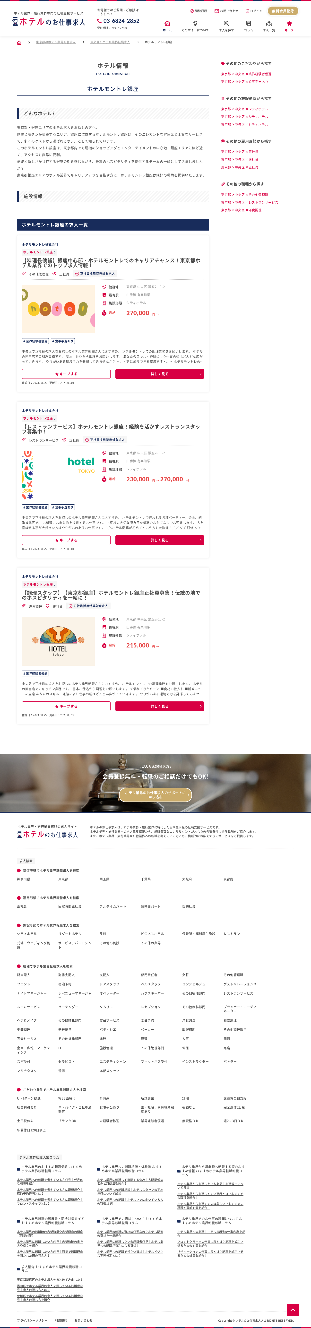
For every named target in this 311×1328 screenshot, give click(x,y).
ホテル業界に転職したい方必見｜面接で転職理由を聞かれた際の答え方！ (50, 1253)
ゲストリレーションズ (240, 984)
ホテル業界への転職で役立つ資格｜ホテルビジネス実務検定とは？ (130, 1253)
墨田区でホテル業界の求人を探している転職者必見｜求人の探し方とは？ (50, 1288)
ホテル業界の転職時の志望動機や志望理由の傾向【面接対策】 (50, 1233)
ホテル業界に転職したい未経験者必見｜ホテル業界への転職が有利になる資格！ (130, 1243)
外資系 (105, 1098)
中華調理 (23, 1029)
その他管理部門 (152, 1048)
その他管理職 (35, 274)
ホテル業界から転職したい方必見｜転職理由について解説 (210, 1185)
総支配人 (23, 974)
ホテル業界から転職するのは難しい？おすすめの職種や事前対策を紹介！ (210, 1205)
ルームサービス (28, 1007)
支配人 (105, 974)
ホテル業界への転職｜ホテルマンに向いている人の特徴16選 (130, 1201)
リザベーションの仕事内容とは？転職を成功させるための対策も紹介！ (210, 1253)
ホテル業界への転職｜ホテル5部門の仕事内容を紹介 (211, 1233)
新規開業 (147, 1098)
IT (59, 1048)
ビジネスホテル (152, 933)
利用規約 (61, 1320)
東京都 (63, 879)
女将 (185, 974)
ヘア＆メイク (27, 1020)
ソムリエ (106, 1007)
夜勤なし (189, 1107)
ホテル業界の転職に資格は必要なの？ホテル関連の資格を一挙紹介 (130, 1233)
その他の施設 (110, 943)
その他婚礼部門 (70, 1020)
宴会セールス (27, 1038)
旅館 (103, 933)
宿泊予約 (65, 984)
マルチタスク (27, 1070)
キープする (66, 374)
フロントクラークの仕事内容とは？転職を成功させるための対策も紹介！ (210, 1243)
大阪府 (187, 879)
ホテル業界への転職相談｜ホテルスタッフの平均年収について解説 (130, 1191)
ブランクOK (67, 1120)
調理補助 (189, 1029)
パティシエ (108, 1029)
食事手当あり (63, 341)
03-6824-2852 (118, 21)
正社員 (60, 274)
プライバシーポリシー (32, 1320)
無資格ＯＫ (190, 1120)
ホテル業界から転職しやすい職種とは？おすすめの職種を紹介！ (210, 1195)
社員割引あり (27, 1107)
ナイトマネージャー (32, 993)
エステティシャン (113, 1061)
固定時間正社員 (70, 906)
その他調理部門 (235, 1029)
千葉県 (146, 879)
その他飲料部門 (194, 1007)
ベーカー (147, 1029)
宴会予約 (147, 1020)
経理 (144, 1038)
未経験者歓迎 (110, 1120)
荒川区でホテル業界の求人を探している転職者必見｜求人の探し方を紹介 (50, 1297)
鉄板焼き (65, 1029)
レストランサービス (40, 440)
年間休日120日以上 (31, 1130)
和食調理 (230, 1020)
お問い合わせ (227, 11)
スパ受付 (23, 1061)
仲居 (185, 1048)
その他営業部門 (70, 1038)
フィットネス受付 (154, 1061)
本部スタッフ (110, 1070)
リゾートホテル (70, 933)
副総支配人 (66, 974)
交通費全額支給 (235, 1098)
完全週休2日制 (234, 1107)
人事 (185, 1038)
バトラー (230, 1061)
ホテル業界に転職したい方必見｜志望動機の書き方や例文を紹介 (50, 1243)
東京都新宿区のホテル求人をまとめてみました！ (50, 1279)
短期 (185, 1098)
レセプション (151, 1007)
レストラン (232, 933)
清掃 (61, 1070)
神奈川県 (23, 879)
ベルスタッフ (151, 984)
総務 (103, 1038)
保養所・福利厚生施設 (199, 933)
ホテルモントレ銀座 (38, 252)
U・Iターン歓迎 (29, 1098)
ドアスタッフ (110, 984)
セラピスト (66, 1061)
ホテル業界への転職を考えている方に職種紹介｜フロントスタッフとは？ (50, 1201)
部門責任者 (149, 974)
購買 (227, 1038)
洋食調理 (32, 606)
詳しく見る (160, 374)
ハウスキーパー (152, 993)
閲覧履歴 (198, 11)
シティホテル (27, 933)
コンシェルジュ (194, 984)
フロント (23, 984)
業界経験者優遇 (36, 341)
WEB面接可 (67, 1098)
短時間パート (151, 906)
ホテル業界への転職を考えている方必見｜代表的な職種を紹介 (50, 1181)
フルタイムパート (113, 906)
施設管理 (106, 1048)
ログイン (254, 11)
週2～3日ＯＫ (234, 1120)
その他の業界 (151, 943)
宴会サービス (110, 1020)
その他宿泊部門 (194, 993)
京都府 (228, 879)
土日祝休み (25, 1120)
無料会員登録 (283, 11)
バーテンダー (68, 1007)
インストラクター (195, 1061)
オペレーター (110, 993)
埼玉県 (105, 879)
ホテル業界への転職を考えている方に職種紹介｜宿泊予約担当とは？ (50, 1191)
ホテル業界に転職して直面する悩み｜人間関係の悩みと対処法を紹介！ (130, 1181)
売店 (227, 1048)
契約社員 (189, 906)
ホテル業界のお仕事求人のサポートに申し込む (155, 795)
